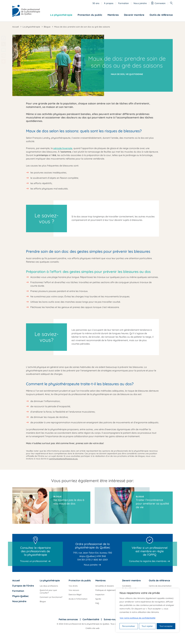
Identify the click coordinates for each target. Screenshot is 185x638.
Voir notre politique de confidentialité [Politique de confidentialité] (137, 618)
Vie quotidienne (134, 74)
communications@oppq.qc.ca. (63, 458)
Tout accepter (166, 626)
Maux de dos (117, 74)
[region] (147, 610)
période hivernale (62, 148)
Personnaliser (128, 626)
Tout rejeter (147, 626)
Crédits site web (92, 628)
